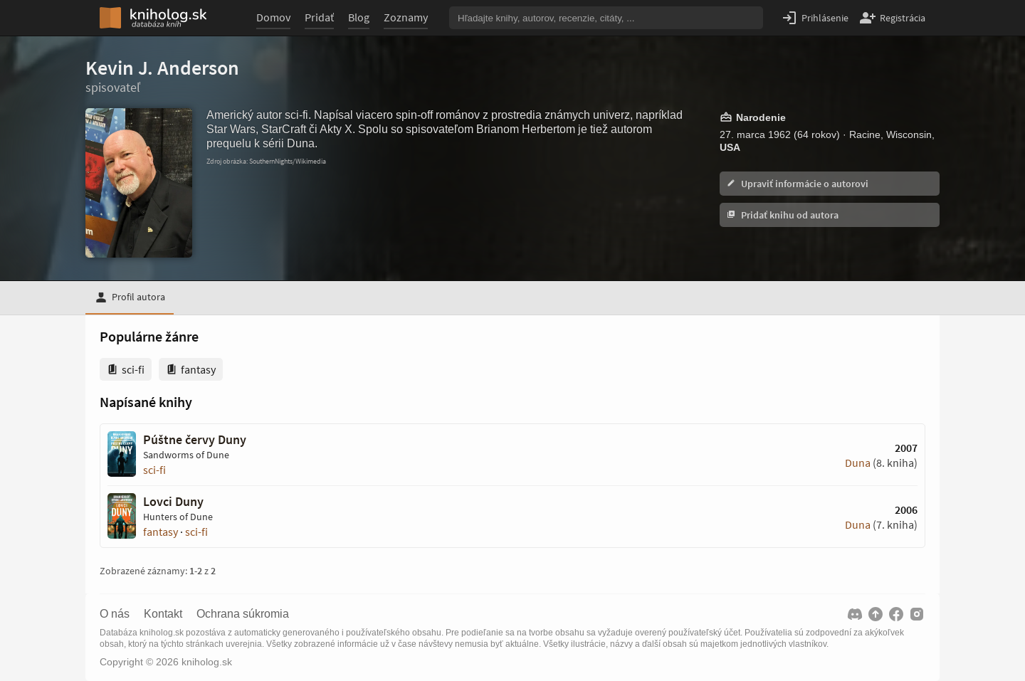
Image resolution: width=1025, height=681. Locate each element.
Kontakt (163, 614)
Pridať (319, 17)
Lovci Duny (173, 501)
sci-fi (154, 470)
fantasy (160, 531)
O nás (115, 614)
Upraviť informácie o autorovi (797, 183)
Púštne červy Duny (194, 439)
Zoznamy (406, 17)
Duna (858, 462)
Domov (273, 17)
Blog (358, 17)
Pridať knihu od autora (783, 214)
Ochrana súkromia (242, 614)
